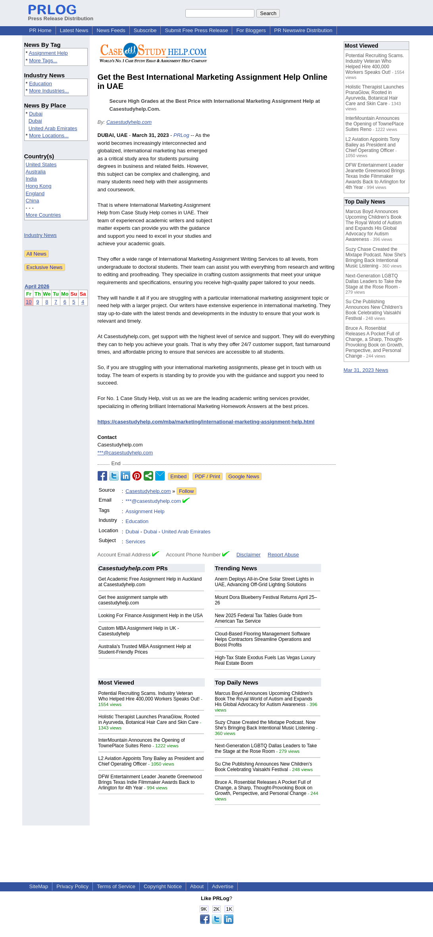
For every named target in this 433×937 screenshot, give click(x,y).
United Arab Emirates (53, 128)
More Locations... (49, 136)
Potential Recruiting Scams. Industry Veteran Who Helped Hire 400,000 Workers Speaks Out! (149, 696)
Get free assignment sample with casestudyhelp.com (133, 600)
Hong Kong (39, 186)
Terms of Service (116, 886)
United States (41, 164)
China (32, 201)
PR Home (40, 30)
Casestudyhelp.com (129, 122)
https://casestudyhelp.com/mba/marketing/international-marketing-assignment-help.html (206, 422)
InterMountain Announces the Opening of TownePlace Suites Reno (141, 742)
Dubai (35, 114)
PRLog (181, 135)
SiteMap (38, 886)
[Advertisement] (276, 189)
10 (28, 302)
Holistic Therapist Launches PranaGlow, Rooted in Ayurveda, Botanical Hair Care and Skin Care (149, 719)
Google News (243, 476)
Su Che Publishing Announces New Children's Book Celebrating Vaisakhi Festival (263, 766)
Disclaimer (249, 555)
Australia (36, 172)
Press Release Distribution (61, 15)
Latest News (74, 30)
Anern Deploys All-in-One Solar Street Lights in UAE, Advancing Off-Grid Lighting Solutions (264, 581)
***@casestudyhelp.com (125, 453)
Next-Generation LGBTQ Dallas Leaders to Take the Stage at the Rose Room (266, 748)
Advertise (222, 886)
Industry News (40, 235)
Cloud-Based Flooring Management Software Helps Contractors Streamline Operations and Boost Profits (263, 639)
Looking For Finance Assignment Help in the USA (150, 615)
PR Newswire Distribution (303, 30)
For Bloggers (251, 30)
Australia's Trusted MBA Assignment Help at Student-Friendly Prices (144, 649)
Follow (186, 491)
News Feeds (110, 30)
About (197, 886)
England (35, 193)
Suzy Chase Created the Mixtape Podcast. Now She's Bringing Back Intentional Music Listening (265, 725)
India (31, 179)
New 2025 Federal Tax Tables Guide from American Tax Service (258, 618)
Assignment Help (48, 53)
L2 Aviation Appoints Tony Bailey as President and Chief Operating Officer (373, 145)
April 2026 (37, 286)
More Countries (43, 215)
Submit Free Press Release (196, 30)
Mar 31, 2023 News (366, 370)
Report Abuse (283, 555)
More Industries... (49, 91)
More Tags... (43, 60)
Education (40, 84)
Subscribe (145, 30)
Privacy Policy (72, 886)
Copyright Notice (163, 886)
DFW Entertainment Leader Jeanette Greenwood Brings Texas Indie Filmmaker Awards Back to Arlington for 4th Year (150, 782)
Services (135, 541)
